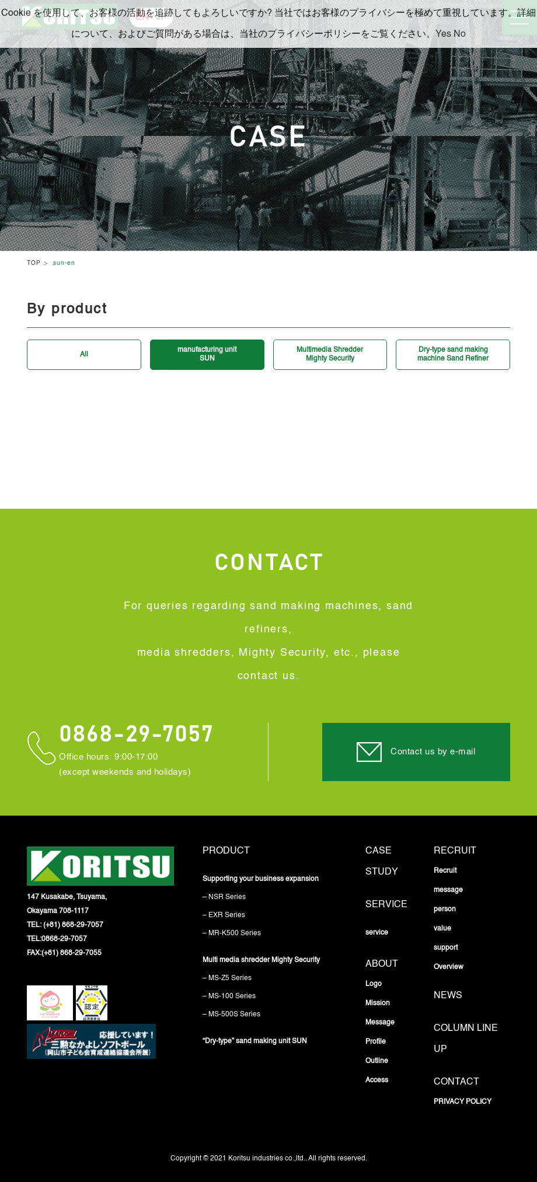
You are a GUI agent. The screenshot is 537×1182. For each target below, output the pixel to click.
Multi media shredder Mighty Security (261, 960)
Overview (448, 967)
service (386, 905)
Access (376, 1080)
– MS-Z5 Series (227, 978)
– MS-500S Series (231, 1014)
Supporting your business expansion (261, 879)
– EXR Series (224, 915)
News (448, 996)
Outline (376, 1061)
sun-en (64, 263)
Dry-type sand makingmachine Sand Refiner (453, 354)
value (442, 928)
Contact (456, 1082)
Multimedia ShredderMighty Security (330, 354)
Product (226, 851)
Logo (373, 984)
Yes (443, 34)
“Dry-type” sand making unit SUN (255, 1041)
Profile (375, 1041)
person (445, 909)
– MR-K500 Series (232, 933)
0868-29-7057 (136, 734)
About (381, 964)
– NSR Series (224, 897)
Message (380, 1022)
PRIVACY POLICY (462, 1102)
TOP (34, 263)
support (446, 948)
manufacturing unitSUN (206, 354)
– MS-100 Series (229, 996)
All (84, 354)
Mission (377, 1003)
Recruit (455, 851)
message (448, 890)
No (460, 34)
